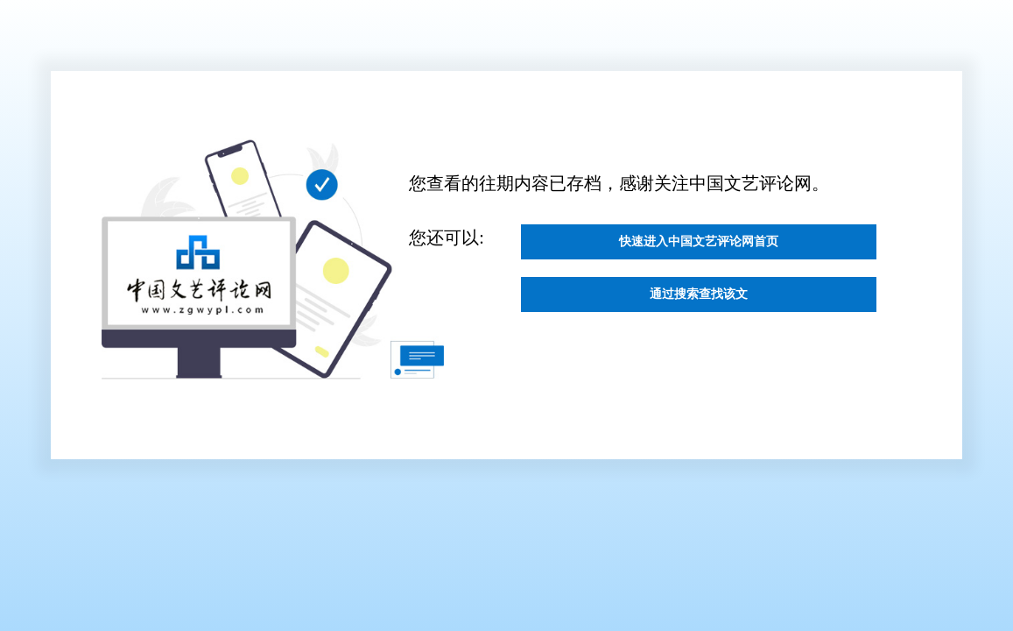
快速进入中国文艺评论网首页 (699, 248)
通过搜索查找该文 (699, 313)
